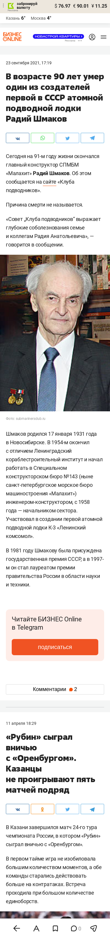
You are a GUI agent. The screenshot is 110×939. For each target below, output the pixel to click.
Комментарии (55, 689)
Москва (38, 18)
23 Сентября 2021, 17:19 (29, 63)
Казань (13, 18)
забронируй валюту (27, 5)
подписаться (55, 647)
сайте (49, 182)
